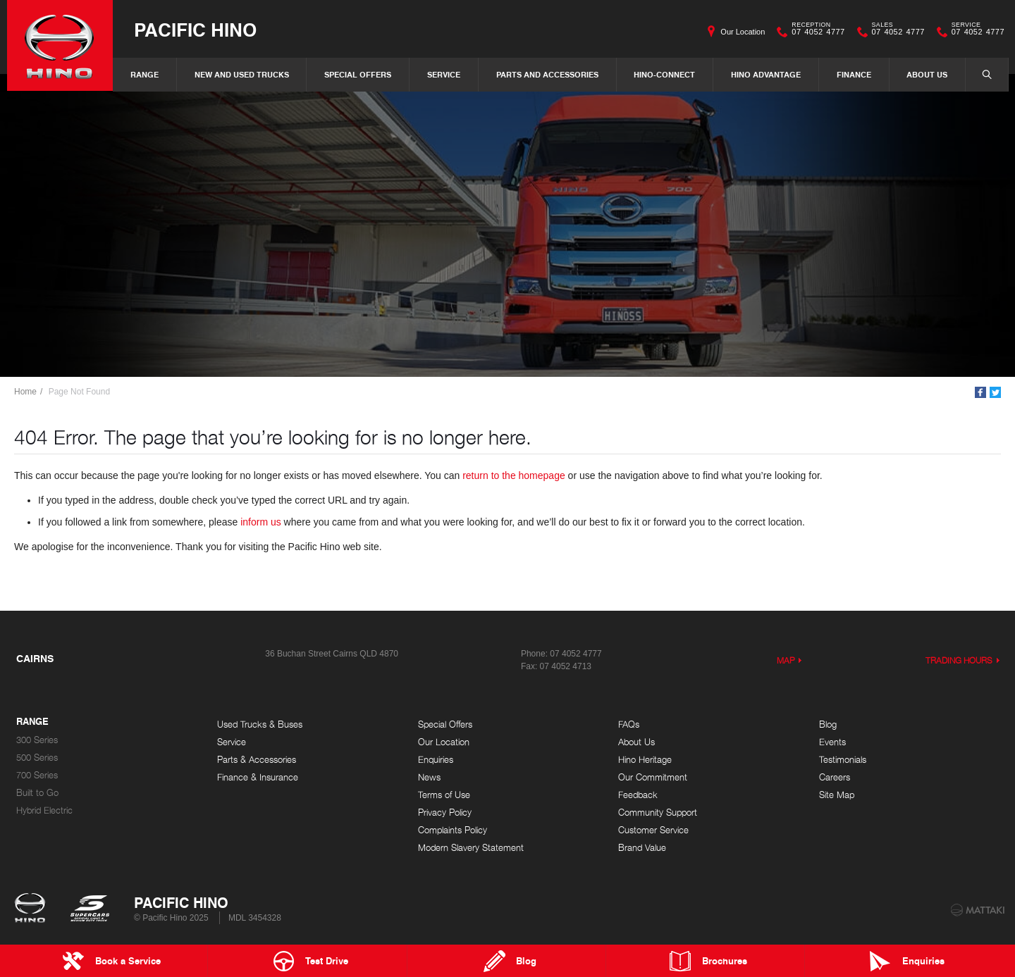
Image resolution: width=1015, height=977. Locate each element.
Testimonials (842, 759)
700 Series (37, 775)
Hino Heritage (645, 759)
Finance (854, 74)
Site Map (836, 795)
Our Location (742, 31)
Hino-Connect (664, 74)
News (429, 777)
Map (786, 660)
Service (443, 74)
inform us (260, 522)
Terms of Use (444, 795)
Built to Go (37, 793)
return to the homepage (513, 475)
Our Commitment (652, 777)
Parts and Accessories (547, 74)
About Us (926, 74)
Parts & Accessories (256, 759)
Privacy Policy (445, 812)
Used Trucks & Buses (259, 724)
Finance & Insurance (257, 777)
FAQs (628, 724)
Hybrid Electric (44, 810)
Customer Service (653, 830)
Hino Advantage (766, 74)
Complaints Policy (452, 830)
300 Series (37, 740)
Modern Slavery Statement (471, 847)
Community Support (657, 812)
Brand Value (642, 847)
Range (144, 74)
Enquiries (435, 759)
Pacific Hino (195, 29)
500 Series (37, 757)
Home (25, 392)
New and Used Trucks (242, 74)
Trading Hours (959, 660)
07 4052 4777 (814, 32)
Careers (834, 777)
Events (832, 742)
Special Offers (357, 74)
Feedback (638, 795)
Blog (828, 724)
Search (980, 74)
